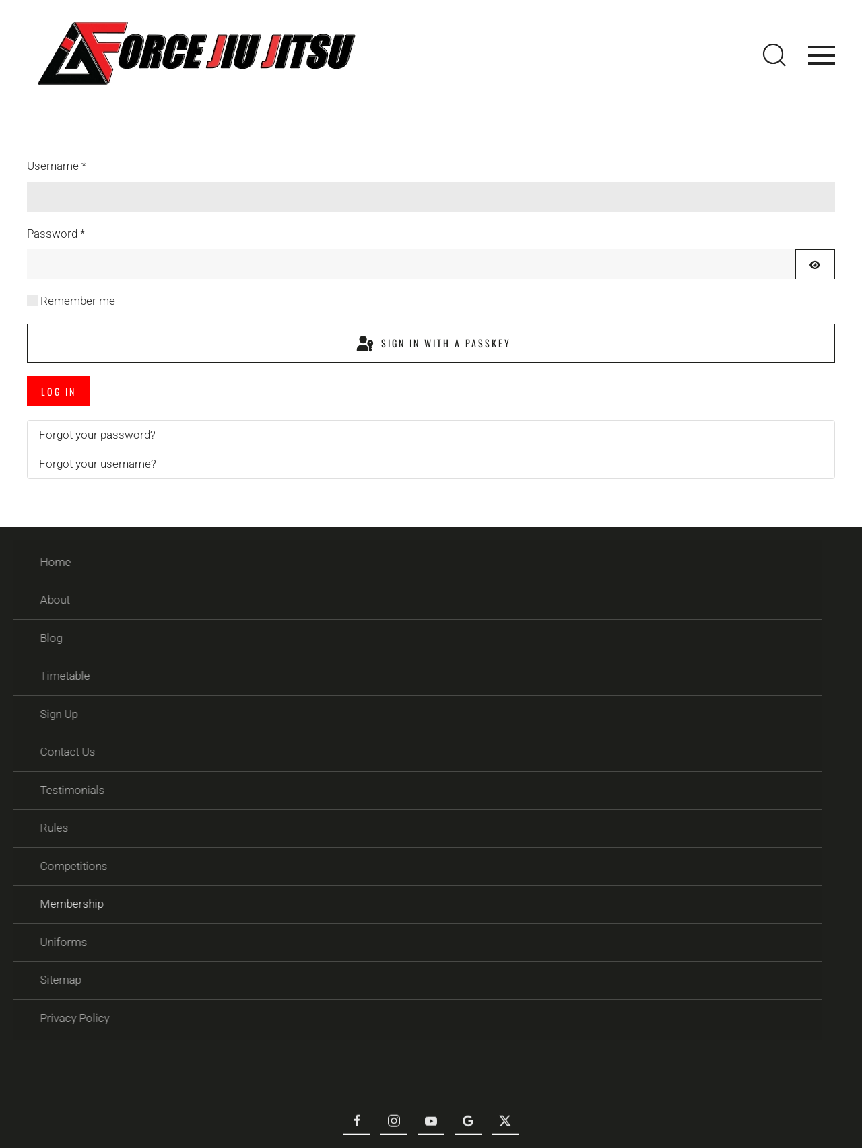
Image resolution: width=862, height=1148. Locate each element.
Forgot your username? (97, 463)
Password (56, 233)
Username (56, 165)
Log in (58, 391)
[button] (774, 55)
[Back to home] (195, 55)
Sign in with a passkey (432, 344)
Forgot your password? (97, 434)
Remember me (77, 301)
